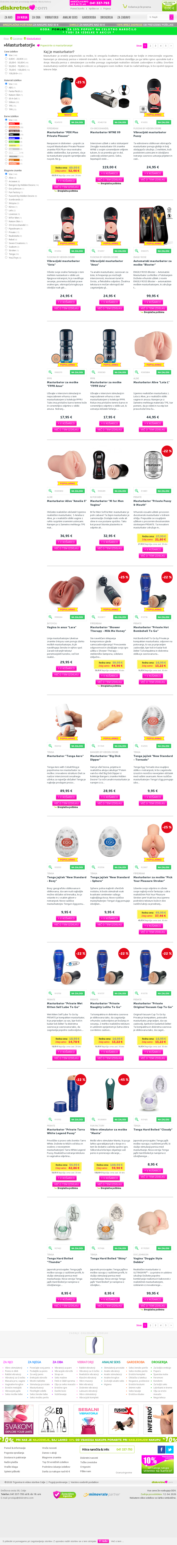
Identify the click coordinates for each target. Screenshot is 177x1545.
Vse (12, 55)
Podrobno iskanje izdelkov (56, 1466)
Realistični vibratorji (89, 1374)
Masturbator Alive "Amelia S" (67, 501)
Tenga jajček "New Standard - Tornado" (153, 757)
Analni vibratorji (112, 1371)
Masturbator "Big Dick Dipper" (105, 757)
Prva (6, 38)
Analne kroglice (111, 1377)
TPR (12, 109)
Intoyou (13, 203)
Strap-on (59, 1374)
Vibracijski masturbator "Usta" (63, 262)
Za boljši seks (160, 1384)
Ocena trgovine (124, 1472)
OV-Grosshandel (18, 225)
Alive (12, 177)
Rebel (12, 239)
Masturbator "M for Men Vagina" (107, 502)
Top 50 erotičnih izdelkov (55, 1462)
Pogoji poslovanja (58, 1482)
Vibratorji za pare (63, 1367)
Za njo (8, 17)
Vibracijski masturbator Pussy (149, 134)
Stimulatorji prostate (114, 1367)
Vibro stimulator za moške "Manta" (108, 1131)
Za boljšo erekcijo (162, 1367)
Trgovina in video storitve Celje (29, 1482)
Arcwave (14, 181)
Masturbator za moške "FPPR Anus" (62, 384)
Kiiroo (12, 206)
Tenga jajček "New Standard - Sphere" (110, 879)
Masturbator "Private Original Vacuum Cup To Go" (153, 1005)
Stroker (13, 250)
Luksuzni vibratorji (88, 1390)
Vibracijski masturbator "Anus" (106, 262)
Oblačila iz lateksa (138, 1377)
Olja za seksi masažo (65, 1384)
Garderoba (89, 17)
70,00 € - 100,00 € (19, 69)
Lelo (12, 210)
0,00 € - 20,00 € (17, 58)
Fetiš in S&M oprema (65, 1380)
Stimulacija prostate (40, 1384)
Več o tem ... (117, 1541)
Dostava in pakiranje (15, 1457)
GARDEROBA (136, 1362)
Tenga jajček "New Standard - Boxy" (66, 879)
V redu (103, 1541)
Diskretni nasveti (89, 1457)
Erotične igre (61, 1387)
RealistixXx (15, 235)
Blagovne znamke (51, 1457)
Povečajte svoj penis (40, 1367)
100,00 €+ (15, 73)
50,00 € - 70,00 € (18, 66)
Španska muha (160, 1374)
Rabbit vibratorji (13, 1374)
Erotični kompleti (137, 1374)
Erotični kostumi (137, 1384)
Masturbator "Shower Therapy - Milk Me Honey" (108, 629)
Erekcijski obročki (38, 1377)
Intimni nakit (135, 1387)
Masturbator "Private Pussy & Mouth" (152, 502)
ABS (12, 87)
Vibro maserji (86, 1380)
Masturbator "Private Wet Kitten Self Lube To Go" (64, 1005)
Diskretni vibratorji (88, 1387)
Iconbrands (15, 199)
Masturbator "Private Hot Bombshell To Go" (151, 629)
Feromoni (158, 1377)
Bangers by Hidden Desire (23, 185)
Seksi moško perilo (39, 1397)
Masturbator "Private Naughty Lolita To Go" (105, 1005)
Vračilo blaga (11, 1466)
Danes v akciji (49, 1452)
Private (13, 232)
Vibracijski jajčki (13, 1390)
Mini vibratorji (86, 1384)
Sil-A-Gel (14, 98)
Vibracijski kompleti (89, 1397)
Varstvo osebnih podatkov (85, 1482)
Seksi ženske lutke (39, 1394)
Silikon (13, 102)
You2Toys (14, 257)
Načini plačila (11, 1462)
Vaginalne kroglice (14, 1384)
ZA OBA (58, 1362)
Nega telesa (159, 1397)
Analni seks (70, 17)
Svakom (13, 246)
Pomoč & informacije (15, 1447)
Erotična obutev (136, 1394)
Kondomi (157, 1380)
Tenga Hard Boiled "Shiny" (108, 1258)
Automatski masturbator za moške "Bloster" (152, 262)
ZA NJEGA (34, 1362)
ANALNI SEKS (111, 1362)
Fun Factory (15, 192)
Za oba (36, 17)
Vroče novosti (49, 1447)
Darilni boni (60, 1390)
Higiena (107, 1384)
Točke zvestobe (88, 1462)
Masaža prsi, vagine (15, 1380)
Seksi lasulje (135, 1390)
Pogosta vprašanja (14, 1452)
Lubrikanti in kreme (162, 1387)
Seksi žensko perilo (138, 1367)
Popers (157, 1371)
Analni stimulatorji (113, 1374)
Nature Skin (15, 94)
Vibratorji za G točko (15, 1377)
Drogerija (106, 17)
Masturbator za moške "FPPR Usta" (106, 384)
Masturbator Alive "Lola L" (151, 382)
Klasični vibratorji (87, 1377)
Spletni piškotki (12, 1471)
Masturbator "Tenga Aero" (65, 756)
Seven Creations (18, 243)
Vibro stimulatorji (13, 1367)
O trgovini (85, 1466)
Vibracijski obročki (64, 1371)
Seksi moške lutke (14, 1394)
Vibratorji (51, 17)
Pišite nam (85, 1471)
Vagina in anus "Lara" (61, 627)
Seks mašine (61, 1377)
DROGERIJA (159, 1362)
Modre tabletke (37, 1380)
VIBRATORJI (85, 1362)
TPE (12, 105)
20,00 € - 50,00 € (18, 62)
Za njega (22, 17)
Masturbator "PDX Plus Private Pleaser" (62, 134)
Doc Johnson (16, 188)
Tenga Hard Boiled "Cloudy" (153, 1129)
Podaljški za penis (39, 1371)
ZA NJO (8, 1362)
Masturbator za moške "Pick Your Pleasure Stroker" (152, 879)
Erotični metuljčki (13, 1387)
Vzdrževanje (61, 1394)
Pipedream (15, 228)
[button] (66, 180)
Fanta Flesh (15, 91)
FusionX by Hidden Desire (22, 195)
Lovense (14, 214)
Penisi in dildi (11, 1371)
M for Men (15, 217)
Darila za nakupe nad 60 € (56, 1471)
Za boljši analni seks (114, 1380)
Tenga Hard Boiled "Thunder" (60, 1260)
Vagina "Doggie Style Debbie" (147, 1260)
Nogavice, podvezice (139, 1380)
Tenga (13, 254)
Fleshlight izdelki (38, 1390)
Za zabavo (123, 17)
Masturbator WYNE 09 (105, 132)
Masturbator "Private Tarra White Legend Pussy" (66, 1131)
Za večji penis (36, 1374)
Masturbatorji (34, 38)
